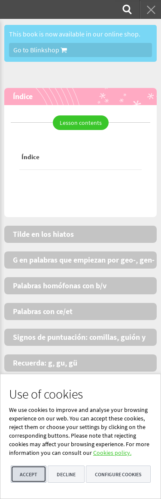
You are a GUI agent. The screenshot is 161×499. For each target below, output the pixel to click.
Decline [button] (66, 474)
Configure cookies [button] (118, 474)
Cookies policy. (112, 453)
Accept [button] (28, 474)
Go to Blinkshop (40, 49)
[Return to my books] (150, 9)
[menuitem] (126, 9)
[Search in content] (126, 9)
